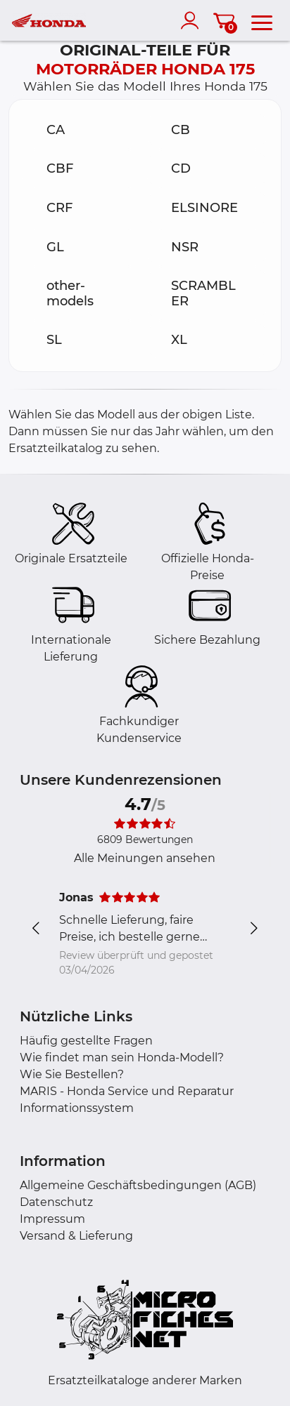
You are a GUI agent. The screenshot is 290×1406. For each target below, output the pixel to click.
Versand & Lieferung (76, 1235)
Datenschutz (56, 1202)
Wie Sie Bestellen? (72, 1074)
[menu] (261, 20)
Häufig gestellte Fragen (86, 1040)
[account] (193, 20)
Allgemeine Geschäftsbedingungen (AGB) (138, 1185)
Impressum (52, 1219)
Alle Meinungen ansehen (144, 858)
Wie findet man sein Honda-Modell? (122, 1057)
